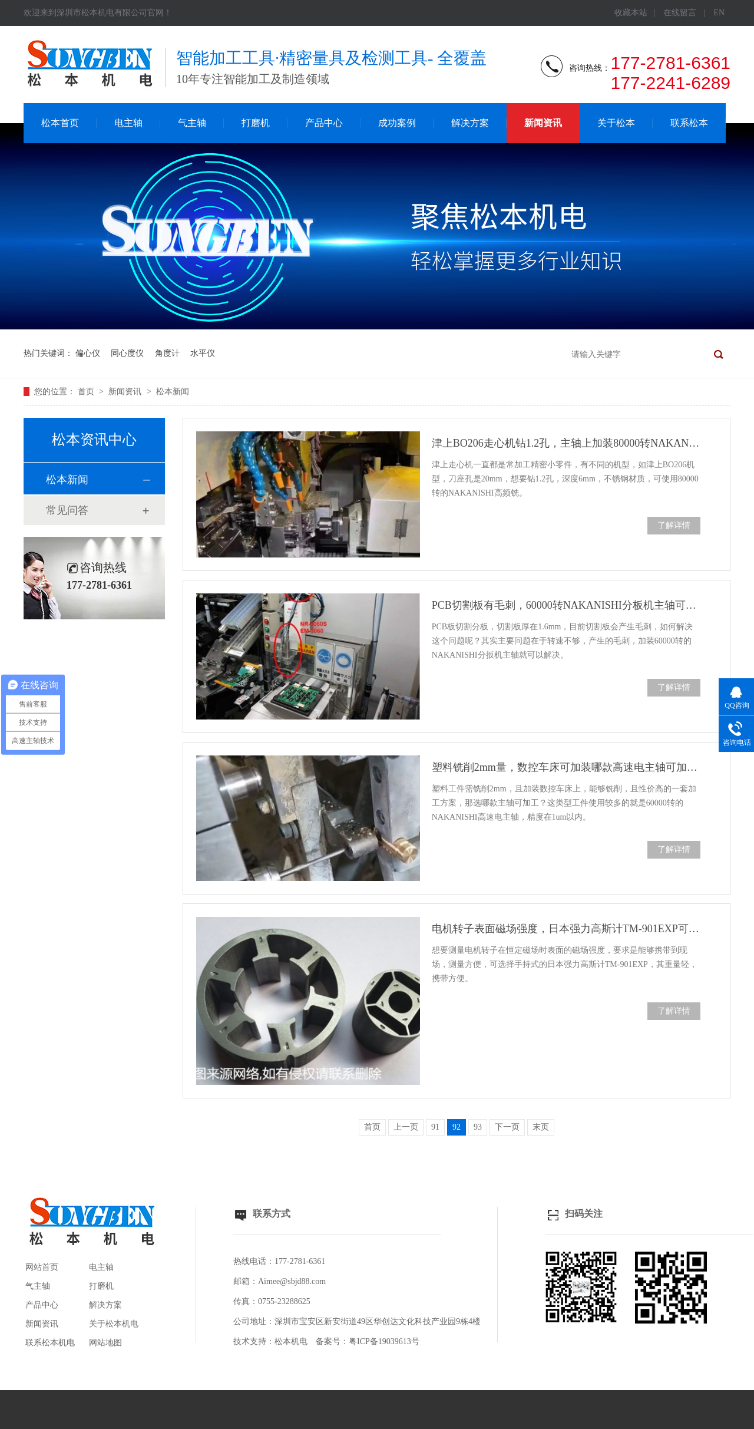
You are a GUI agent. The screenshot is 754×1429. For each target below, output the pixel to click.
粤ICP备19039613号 (384, 1341)
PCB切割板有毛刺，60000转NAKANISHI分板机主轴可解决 (566, 605)
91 (435, 1127)
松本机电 (291, 1341)
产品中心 (324, 123)
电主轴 (128, 123)
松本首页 (60, 123)
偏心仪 (87, 353)
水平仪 (202, 353)
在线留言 (679, 12)
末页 (541, 1127)
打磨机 (256, 123)
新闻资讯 (543, 123)
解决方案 (470, 123)
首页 (87, 391)
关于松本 (616, 123)
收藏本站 (630, 12)
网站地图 (105, 1342)
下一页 (507, 1127)
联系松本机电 (50, 1342)
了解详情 (673, 525)
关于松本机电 (113, 1323)
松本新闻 (172, 391)
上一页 (405, 1127)
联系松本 (689, 123)
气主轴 (192, 123)
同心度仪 (127, 353)
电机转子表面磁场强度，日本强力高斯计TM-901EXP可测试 (566, 929)
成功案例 (397, 123)
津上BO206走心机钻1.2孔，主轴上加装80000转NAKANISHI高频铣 (566, 443)
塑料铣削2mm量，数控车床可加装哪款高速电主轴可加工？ (566, 767)
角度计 (167, 353)
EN (719, 12)
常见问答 (67, 510)
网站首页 (41, 1267)
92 (456, 1127)
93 (478, 1127)
